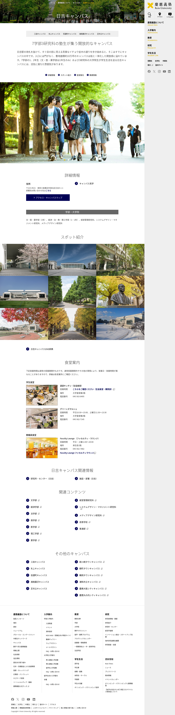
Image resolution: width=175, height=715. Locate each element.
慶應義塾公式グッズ (21, 686)
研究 (107, 614)
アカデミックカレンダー (83, 638)
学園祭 (77, 679)
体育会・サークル (81, 675)
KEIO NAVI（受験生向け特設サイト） (59, 635)
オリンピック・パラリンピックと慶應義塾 (119, 684)
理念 (14, 623)
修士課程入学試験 (52, 660)
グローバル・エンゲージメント (24, 635)
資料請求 (49, 631)
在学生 (20, 704)
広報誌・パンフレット (21, 674)
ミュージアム (17, 631)
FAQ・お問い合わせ (53, 651)
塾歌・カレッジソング (21, 670)
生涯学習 (78, 650)
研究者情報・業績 (111, 619)
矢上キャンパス (54, 34)
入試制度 (49, 623)
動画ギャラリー (51, 639)
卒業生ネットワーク (20, 638)
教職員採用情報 (25, 708)
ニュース (108, 667)
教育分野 (78, 619)
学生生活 (79, 659)
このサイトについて (40, 708)
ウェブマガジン (51, 643)
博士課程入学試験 (52, 664)
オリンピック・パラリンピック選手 (87, 687)
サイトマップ (53, 708)
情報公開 (16, 650)
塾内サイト (43, 704)
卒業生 (27, 704)
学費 (45, 680)
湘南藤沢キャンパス (86, 34)
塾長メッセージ (18, 619)
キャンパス (76, 3)
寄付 (34, 704)
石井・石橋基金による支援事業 (24, 666)
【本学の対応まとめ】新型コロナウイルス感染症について (119, 690)
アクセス (53, 704)
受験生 (13, 704)
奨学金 (77, 663)
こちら (48, 190)
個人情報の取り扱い (68, 708)
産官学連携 (109, 631)
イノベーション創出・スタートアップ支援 (119, 636)
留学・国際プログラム (82, 635)
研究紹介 (108, 623)
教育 (77, 614)
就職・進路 (78, 671)
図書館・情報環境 (81, 643)
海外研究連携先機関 (112, 641)
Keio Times (109, 663)
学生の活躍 (78, 683)
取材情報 (108, 675)
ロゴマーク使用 (18, 678)
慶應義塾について (64, 3)
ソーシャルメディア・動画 (22, 682)
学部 (76, 623)
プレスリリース (110, 671)
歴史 (14, 627)
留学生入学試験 (51, 668)
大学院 (77, 627)
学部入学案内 (48, 619)
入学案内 (48, 614)
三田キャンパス (40, 34)
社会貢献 (16, 654)
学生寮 (77, 667)
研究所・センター (111, 627)
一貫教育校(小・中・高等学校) (85, 646)
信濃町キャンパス (69, 34)
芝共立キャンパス (103, 34)
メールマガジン (51, 647)
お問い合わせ (81, 708)
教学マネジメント (81, 631)
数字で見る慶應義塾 (20, 646)
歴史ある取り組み (19, 662)
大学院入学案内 (49, 655)
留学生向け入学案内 (51, 676)
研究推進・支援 (110, 645)
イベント (49, 627)
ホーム (53, 3)
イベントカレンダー (112, 679)
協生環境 (16, 658)
